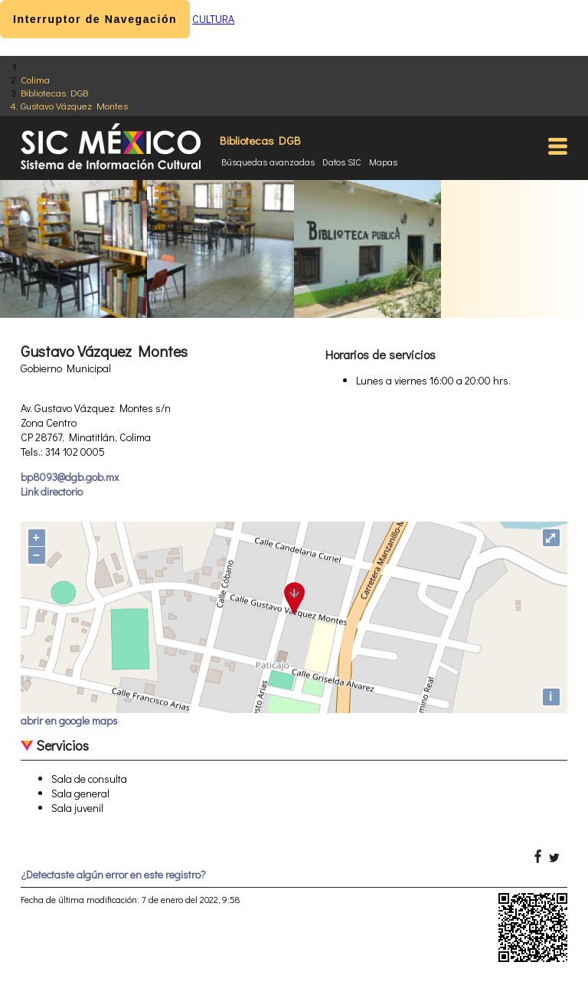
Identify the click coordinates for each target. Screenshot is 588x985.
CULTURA (213, 18)
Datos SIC (341, 161)
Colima (35, 79)
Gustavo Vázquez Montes (74, 105)
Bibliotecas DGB (54, 92)
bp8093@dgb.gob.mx (70, 477)
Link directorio (52, 491)
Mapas (383, 161)
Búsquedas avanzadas (268, 161)
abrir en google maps (69, 720)
